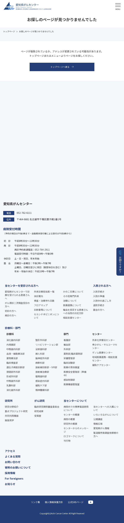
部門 (66, 334)
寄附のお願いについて (18, 467)
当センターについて (75, 401)
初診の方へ (10, 310)
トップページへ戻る (60, 66)
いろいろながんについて (105, 414)
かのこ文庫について (73, 291)
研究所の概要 (70, 423)
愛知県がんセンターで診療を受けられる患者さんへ (17, 295)
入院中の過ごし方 (102, 300)
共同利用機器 (11, 415)
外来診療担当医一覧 (44, 291)
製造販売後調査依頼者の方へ (105, 434)
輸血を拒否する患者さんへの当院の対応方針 (75, 311)
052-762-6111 (24, 212)
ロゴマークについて (74, 436)
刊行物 (67, 440)
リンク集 (35, 502)
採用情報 (10, 473)
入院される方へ (102, 286)
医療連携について (72, 305)
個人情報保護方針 (54, 502)
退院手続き (98, 305)
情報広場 (97, 423)
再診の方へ (10, 315)
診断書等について (43, 309)
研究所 (9, 401)
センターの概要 (71, 414)
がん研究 (39, 401)
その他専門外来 (71, 296)
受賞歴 (37, 415)
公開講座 (97, 419)
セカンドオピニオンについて (46, 316)
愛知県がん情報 (101, 428)
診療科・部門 (12, 328)
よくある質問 (12, 456)
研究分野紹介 (11, 406)
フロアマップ (41, 305)
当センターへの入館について (105, 408)
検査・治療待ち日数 (44, 300)
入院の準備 (98, 296)
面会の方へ (98, 309)
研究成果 (38, 411)
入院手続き (98, 291)
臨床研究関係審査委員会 (46, 406)
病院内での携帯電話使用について (76, 408)
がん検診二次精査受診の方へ (17, 304)
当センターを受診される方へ (22, 286)
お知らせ (10, 484)
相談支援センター (72, 317)
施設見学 (9, 420)
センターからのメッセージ (76, 430)
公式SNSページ (75, 502)
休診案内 (38, 296)
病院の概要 (69, 419)
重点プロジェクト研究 (16, 411)
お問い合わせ (12, 462)
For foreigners (14, 478)
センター (97, 334)
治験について (70, 300)
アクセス (10, 451)
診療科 (10, 334)
